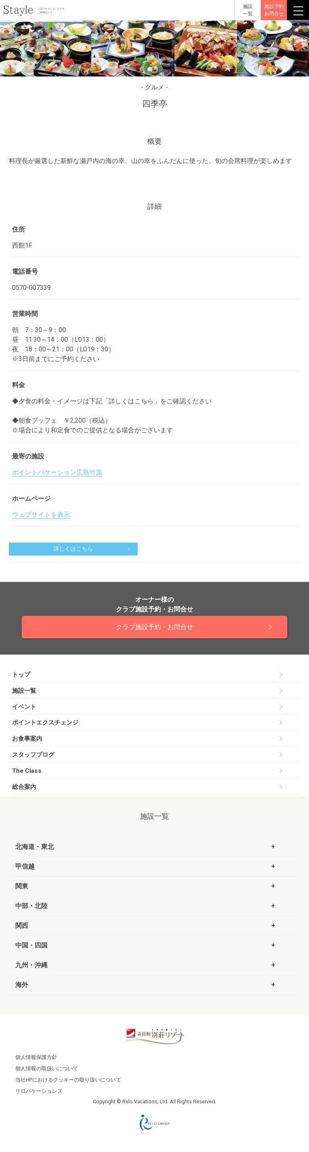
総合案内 (24, 787)
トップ (21, 674)
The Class (26, 770)
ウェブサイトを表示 (41, 514)
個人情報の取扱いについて (46, 1068)
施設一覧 (24, 690)
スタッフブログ (33, 754)
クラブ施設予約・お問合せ (154, 627)
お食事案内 (27, 738)
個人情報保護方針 (36, 1057)
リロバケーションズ (38, 1091)
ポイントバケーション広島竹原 (57, 472)
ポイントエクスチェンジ (45, 722)
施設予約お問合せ (274, 10)
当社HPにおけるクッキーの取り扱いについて (68, 1080)
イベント (24, 706)
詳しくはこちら (73, 548)
